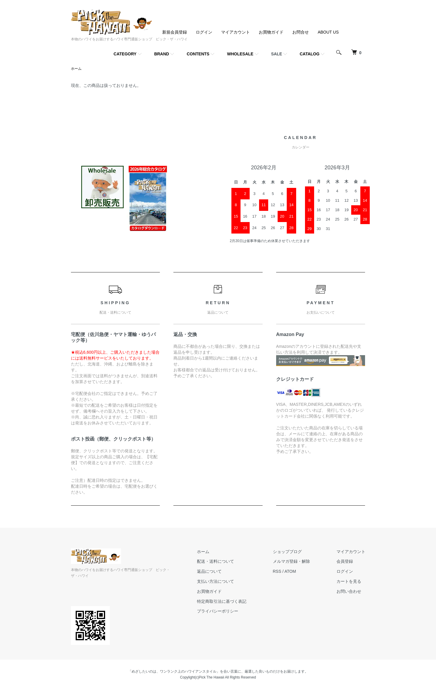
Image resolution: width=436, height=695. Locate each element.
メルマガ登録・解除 (291, 561)
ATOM (290, 571)
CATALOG (309, 54)
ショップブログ (287, 551)
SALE (276, 54)
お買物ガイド (271, 32)
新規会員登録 (174, 32)
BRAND (161, 54)
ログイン (204, 32)
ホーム (76, 69)
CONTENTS (198, 54)
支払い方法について (215, 581)
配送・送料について (215, 561)
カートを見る (348, 581)
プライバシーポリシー (217, 611)
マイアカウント (235, 32)
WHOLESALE (240, 54)
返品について (209, 571)
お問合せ (300, 32)
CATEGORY (125, 54)
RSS (277, 571)
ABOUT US (328, 32)
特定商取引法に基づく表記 (221, 601)
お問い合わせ (348, 591)
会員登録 (344, 561)
